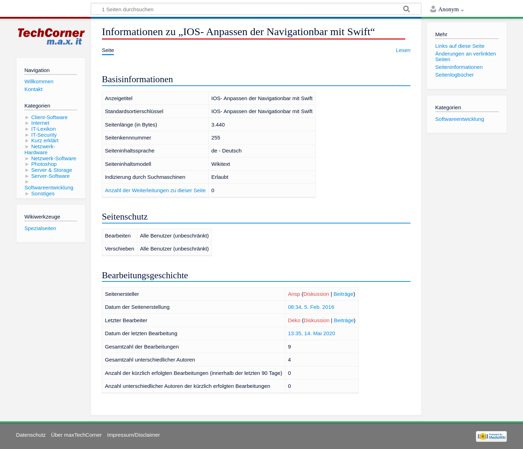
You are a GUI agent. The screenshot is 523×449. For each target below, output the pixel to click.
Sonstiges (43, 193)
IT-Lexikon (43, 129)
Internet (40, 123)
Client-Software (49, 117)
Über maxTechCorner (76, 435)
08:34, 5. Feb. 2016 (311, 307)
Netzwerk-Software (53, 158)
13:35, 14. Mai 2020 (311, 333)
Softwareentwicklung (48, 187)
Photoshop (44, 164)
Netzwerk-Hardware (39, 149)
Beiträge (344, 294)
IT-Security (44, 135)
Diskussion (316, 294)
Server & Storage (51, 170)
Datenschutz (31, 435)
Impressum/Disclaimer (133, 435)
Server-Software (50, 176)
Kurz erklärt (45, 140)
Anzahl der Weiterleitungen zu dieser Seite (155, 190)
